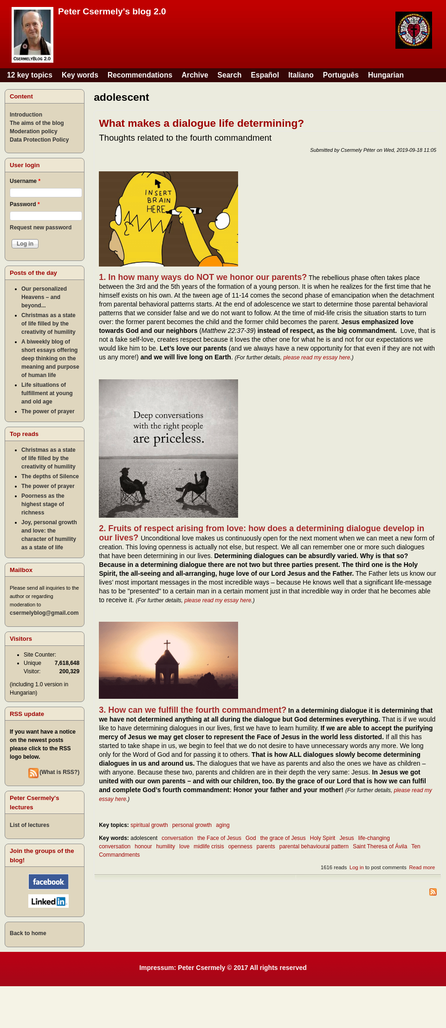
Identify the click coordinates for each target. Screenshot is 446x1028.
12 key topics (29, 75)
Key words (80, 75)
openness (240, 846)
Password (25, 204)
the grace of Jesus (283, 838)
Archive (194, 75)
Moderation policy (34, 131)
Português (341, 75)
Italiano (301, 75)
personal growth (192, 825)
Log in (356, 867)
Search (230, 75)
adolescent (143, 838)
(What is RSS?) (59, 772)
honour (143, 846)
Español (265, 75)
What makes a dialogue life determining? (201, 123)
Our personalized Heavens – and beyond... (44, 297)
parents (266, 846)
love (184, 846)
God (251, 838)
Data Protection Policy (39, 140)
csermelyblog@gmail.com (44, 613)
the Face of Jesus (219, 838)
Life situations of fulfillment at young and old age (47, 393)
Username (25, 181)
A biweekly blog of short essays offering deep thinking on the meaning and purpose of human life (50, 358)
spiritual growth (149, 825)
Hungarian (386, 75)
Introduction (26, 114)
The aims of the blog (37, 123)
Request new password (40, 227)
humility (165, 846)
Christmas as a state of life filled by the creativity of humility (48, 323)
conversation (177, 838)
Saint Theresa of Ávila (380, 846)
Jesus (346, 838)
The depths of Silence (50, 476)
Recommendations (140, 75)
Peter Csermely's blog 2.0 (112, 11)
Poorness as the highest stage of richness (43, 504)
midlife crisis (209, 846)
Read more (422, 867)
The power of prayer (48, 411)
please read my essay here (316, 357)
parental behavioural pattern (314, 846)
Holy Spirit (323, 838)
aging (222, 825)
